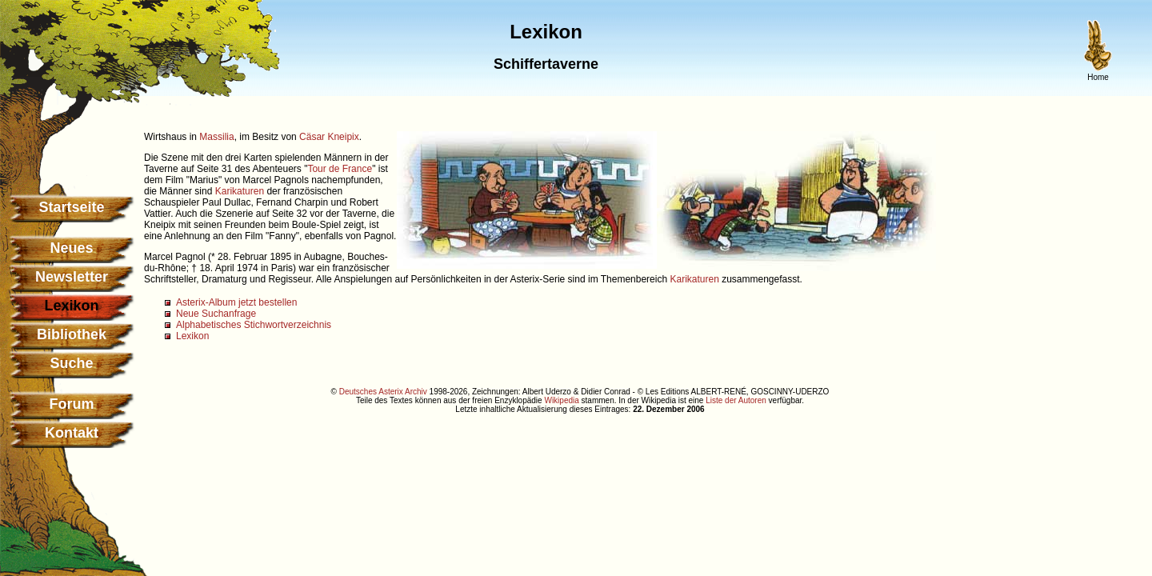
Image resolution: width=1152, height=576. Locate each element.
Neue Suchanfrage (216, 313)
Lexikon (192, 336)
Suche (71, 363)
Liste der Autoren (736, 400)
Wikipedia (561, 400)
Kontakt (71, 433)
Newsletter (71, 277)
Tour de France (339, 168)
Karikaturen (239, 191)
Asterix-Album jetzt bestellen (236, 302)
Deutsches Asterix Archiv (383, 391)
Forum (72, 404)
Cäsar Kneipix (329, 136)
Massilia (216, 136)
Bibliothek (71, 334)
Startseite (71, 207)
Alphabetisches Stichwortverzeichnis (253, 324)
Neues (71, 248)
